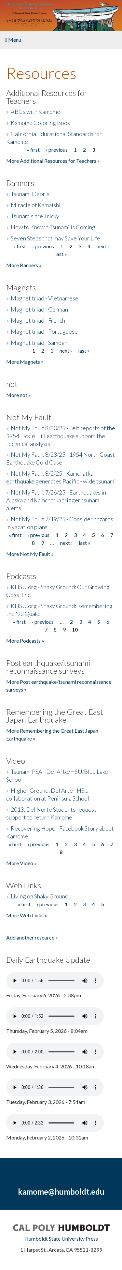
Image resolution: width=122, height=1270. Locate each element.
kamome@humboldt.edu (61, 1191)
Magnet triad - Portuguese (44, 331)
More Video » (21, 863)
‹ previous (57, 149)
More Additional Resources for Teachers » (53, 161)
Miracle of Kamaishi (36, 204)
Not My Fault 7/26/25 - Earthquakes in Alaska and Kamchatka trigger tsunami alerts (56, 500)
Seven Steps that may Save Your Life (55, 238)
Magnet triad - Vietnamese (44, 298)
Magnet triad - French (38, 320)
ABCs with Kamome (35, 111)
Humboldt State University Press (61, 1238)
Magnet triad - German (39, 309)
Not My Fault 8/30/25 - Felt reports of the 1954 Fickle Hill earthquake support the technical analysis (60, 435)
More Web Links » (26, 915)
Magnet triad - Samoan (39, 342)
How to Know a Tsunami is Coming (53, 227)
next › (103, 246)
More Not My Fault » (30, 554)
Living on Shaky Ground (39, 896)
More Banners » (24, 265)
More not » (18, 395)
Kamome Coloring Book (40, 122)
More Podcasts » (25, 640)
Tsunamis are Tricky (35, 216)
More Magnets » (25, 362)
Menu (13, 40)
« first (33, 149)
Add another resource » (32, 937)
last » (61, 254)
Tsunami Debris (30, 193)
